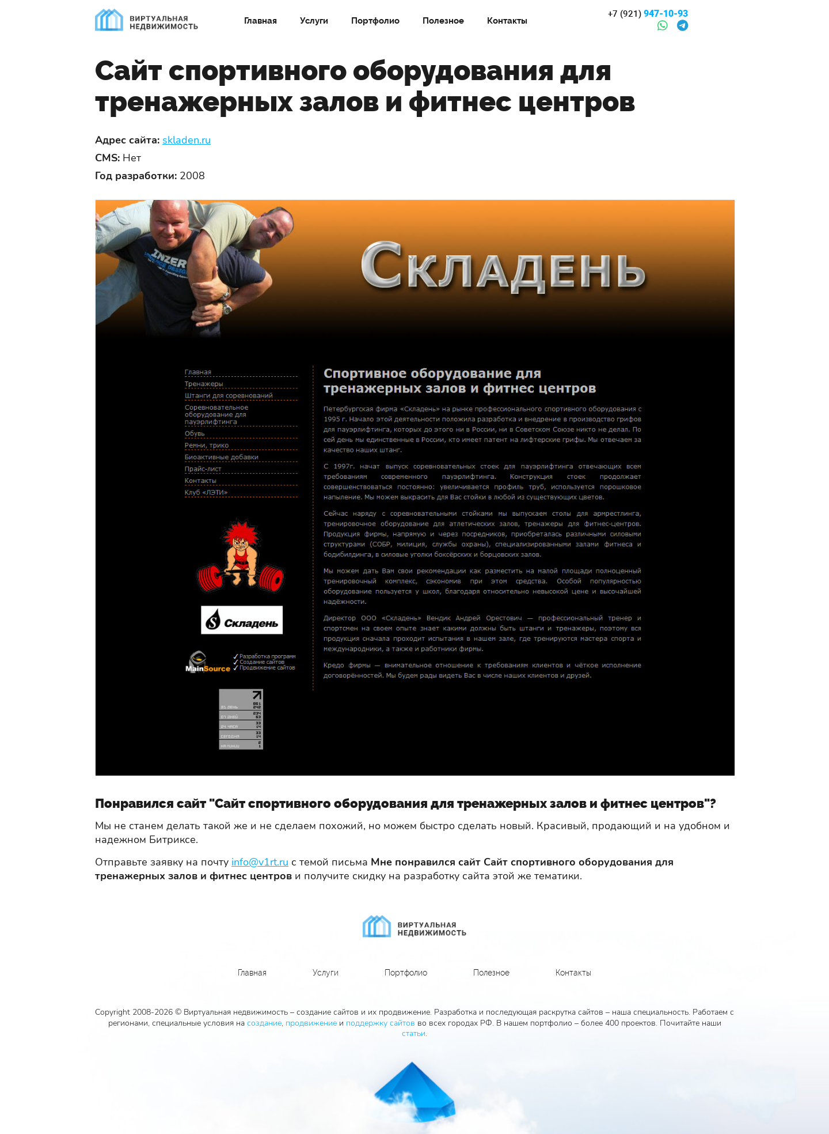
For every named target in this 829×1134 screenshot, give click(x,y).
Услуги (314, 21)
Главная (260, 21)
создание (264, 1023)
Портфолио (375, 21)
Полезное (443, 21)
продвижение (311, 1023)
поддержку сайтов (380, 1023)
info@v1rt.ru (259, 862)
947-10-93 (648, 14)
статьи (413, 1033)
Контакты (507, 21)
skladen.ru (186, 140)
